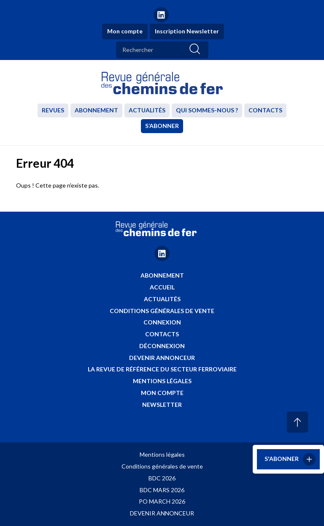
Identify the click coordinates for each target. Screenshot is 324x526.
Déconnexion (162, 345)
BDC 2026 (162, 478)
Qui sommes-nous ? (207, 110)
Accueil (162, 287)
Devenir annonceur (162, 357)
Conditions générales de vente (162, 310)
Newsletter (162, 404)
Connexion (162, 322)
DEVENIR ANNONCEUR (162, 513)
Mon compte (125, 31)
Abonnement (96, 110)
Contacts (265, 110)
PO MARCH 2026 (162, 501)
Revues (53, 110)
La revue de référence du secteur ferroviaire (162, 369)
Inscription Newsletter (187, 31)
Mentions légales (162, 380)
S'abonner (282, 458)
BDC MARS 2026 (162, 489)
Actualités (147, 110)
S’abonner (162, 125)
